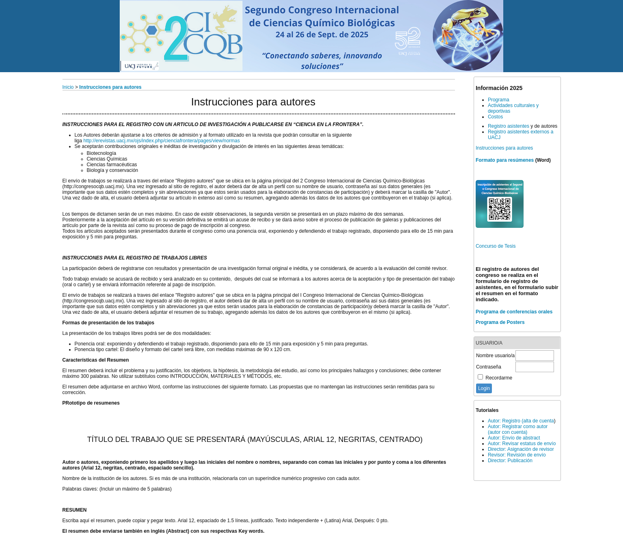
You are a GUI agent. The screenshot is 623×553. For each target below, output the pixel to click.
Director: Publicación (510, 460)
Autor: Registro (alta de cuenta (521, 421)
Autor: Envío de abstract (514, 438)
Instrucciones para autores (504, 148)
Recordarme (498, 378)
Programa (498, 100)
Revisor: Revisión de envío (517, 455)
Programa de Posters (500, 322)
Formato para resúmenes (505, 160)
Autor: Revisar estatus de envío (522, 443)
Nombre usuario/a (495, 355)
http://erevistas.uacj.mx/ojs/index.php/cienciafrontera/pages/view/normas (162, 141)
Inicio (68, 87)
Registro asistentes (508, 126)
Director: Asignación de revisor (521, 449)
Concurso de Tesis (496, 246)
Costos (495, 117)
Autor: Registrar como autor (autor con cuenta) (518, 429)
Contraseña (488, 367)
